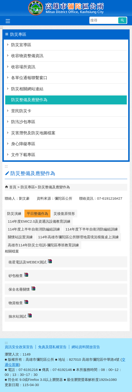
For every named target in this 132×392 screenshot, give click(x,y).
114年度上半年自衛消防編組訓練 (34, 229)
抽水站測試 (20, 315)
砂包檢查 (19, 275)
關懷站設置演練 (20, 237)
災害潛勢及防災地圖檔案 (33, 133)
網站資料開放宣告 (86, 347)
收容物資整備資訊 (27, 56)
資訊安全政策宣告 (19, 347)
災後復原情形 (64, 214)
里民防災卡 (21, 111)
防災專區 (28, 187)
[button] (122, 20)
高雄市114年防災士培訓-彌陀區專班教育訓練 (43, 245)
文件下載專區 (23, 155)
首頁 (12, 187)
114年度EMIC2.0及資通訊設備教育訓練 (39, 221)
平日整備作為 (37, 214)
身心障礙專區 (23, 144)
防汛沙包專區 (23, 122)
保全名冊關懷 (22, 288)
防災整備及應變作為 (29, 100)
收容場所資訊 (23, 67)
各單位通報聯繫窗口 (29, 78)
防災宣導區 (21, 45)
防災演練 (14, 214)
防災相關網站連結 (27, 89)
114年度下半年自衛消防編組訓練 (91, 229)
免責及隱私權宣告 (52, 347)
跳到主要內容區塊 (2, 2)
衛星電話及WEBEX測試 (30, 261)
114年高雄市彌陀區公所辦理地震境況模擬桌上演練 (78, 237)
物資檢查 (19, 302)
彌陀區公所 (66, 8)
